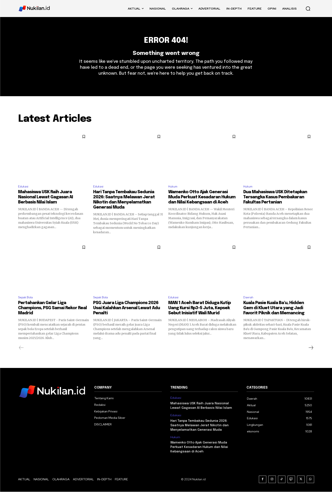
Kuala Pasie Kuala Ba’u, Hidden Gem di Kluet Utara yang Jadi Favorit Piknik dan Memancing (273, 318)
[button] (308, 8)
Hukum (173, 195)
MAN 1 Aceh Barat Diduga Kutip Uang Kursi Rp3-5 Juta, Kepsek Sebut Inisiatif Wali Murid (199, 318)
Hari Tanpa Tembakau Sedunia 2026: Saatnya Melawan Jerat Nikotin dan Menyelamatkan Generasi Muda (199, 435)
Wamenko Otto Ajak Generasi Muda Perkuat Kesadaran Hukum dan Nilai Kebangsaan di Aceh (201, 206)
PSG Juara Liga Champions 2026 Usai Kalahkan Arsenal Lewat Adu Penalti (126, 318)
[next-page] (310, 358)
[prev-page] (21, 358)
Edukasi (24, 195)
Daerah (249, 307)
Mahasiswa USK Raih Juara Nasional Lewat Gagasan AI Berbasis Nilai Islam (45, 206)
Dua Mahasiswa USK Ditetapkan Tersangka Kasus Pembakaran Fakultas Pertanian (275, 206)
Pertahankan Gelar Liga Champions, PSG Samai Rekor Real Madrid (52, 318)
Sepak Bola (27, 307)
